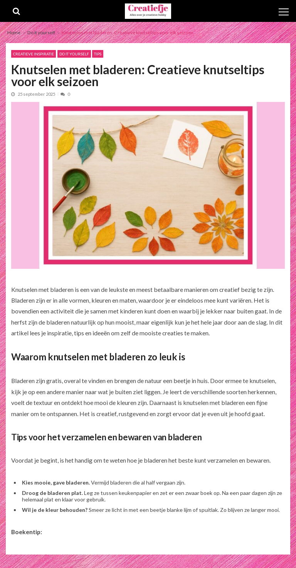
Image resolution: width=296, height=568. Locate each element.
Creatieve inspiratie (33, 54)
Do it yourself (74, 54)
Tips (97, 54)
